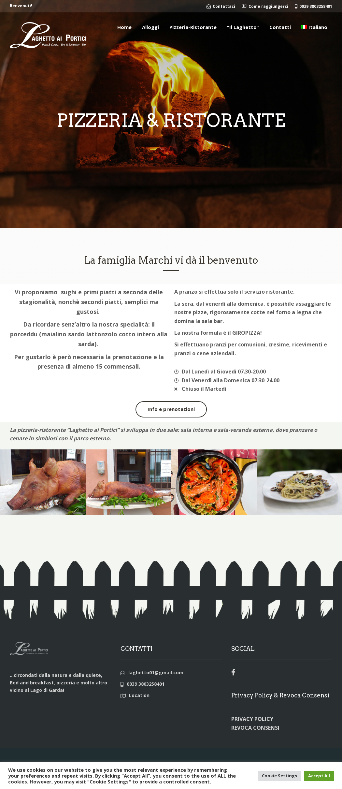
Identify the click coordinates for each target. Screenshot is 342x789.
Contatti (280, 27)
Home (124, 27)
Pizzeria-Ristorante (193, 27)
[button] (7, 482)
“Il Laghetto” (243, 27)
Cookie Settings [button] (279, 776)
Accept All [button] (319, 776)
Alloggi (150, 27)
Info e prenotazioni (171, 409)
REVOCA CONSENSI (255, 727)
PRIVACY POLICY (252, 719)
